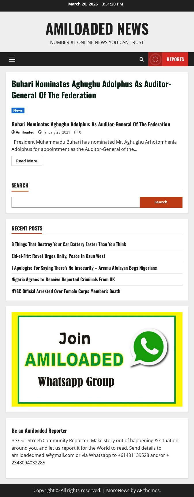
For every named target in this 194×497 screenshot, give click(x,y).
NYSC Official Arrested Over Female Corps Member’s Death (66, 291)
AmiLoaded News (97, 28)
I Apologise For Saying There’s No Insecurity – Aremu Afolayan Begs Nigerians (84, 267)
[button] (12, 59)
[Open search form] (142, 59)
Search (20, 185)
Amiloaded (25, 132)
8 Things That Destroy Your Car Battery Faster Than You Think (69, 244)
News (18, 110)
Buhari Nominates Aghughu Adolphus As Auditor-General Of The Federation (91, 124)
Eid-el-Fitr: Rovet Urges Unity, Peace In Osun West (58, 255)
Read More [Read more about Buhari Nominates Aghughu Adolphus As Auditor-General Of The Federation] (29, 162)
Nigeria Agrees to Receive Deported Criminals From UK (63, 279)
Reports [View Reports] (166, 59)
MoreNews (118, 490)
